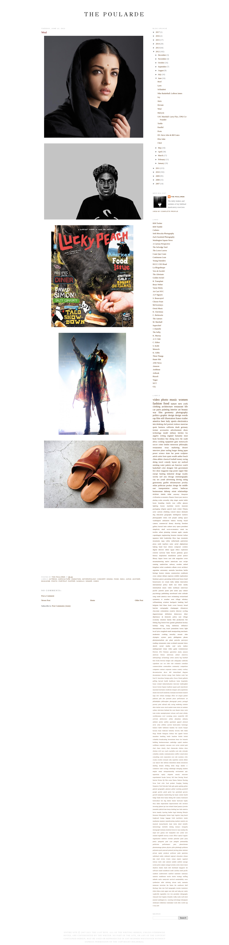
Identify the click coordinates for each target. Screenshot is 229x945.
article (155, 456)
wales (179, 897)
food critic (161, 783)
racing (185, 459)
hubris (169, 801)
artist (160, 456)
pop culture (183, 590)
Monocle (156, 349)
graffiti (166, 482)
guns (176, 442)
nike (186, 634)
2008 (158, 180)
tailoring (168, 882)
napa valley (165, 541)
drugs (177, 766)
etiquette (170, 774)
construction (175, 573)
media (185, 585)
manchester (184, 687)
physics (169, 847)
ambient (155, 722)
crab (176, 757)
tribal (154, 891)
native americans (171, 561)
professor (173, 853)
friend (180, 678)
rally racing (171, 704)
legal (174, 812)
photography (182, 412)
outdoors (164, 838)
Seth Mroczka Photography (163, 233)
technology (157, 433)
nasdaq (183, 830)
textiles (155, 532)
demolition (172, 763)
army (158, 725)
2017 (158, 32)
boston (161, 573)
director (161, 550)
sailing (180, 518)
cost (173, 757)
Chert (160, 143)
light (186, 628)
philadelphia (156, 701)
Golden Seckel (158, 278)
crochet (160, 760)
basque (185, 728)
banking (180, 602)
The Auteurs (157, 319)
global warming (176, 789)
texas (167, 447)
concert (101, 579)
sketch (155, 646)
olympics (156, 637)
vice (168, 894)
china (155, 459)
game (176, 786)
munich (185, 693)
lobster (169, 815)
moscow (174, 830)
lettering (179, 812)
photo (54, 581)
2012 (158, 51)
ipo (165, 806)
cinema (167, 573)
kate (165, 809)
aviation (166, 602)
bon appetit (179, 733)
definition (168, 614)
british (180, 736)
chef (165, 424)
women (183, 399)
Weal (160, 109)
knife (171, 585)
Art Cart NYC (158, 291)
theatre (178, 710)
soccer (155, 444)
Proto (160, 131)
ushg (179, 891)
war (154, 412)
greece (161, 579)
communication (169, 754)
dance (179, 512)
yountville (181, 716)
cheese (170, 547)
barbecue (184, 488)
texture (155, 430)
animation (76, 579)
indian (177, 582)
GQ (154, 387)
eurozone (185, 774)
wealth (174, 456)
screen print (156, 865)
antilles (166, 722)
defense (166, 763)
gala (173, 786)
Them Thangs (158, 356)
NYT (155, 383)
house (154, 684)
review (163, 859)
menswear (174, 444)
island (175, 806)
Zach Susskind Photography (164, 237)
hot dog (163, 801)
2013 (158, 48)
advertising (170, 479)
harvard (160, 681)
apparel (179, 722)
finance (171, 497)
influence (184, 625)
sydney (155, 710)
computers (156, 669)
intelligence (177, 515)
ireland (171, 806)
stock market (169, 707)
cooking (161, 442)
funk (170, 786)
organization (157, 838)
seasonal (180, 643)
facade (164, 777)
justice (185, 555)
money (179, 459)
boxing (179, 520)
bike (186, 471)
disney (171, 523)
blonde (159, 733)
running (155, 564)
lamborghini (184, 684)
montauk (173, 693)
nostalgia (168, 696)
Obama (185, 509)
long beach (184, 815)
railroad (164, 704)
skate (168, 453)
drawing (177, 523)
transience (184, 888)
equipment (169, 442)
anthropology (89, 579)
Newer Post (45, 600)
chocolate (156, 611)
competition (184, 666)
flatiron (179, 780)
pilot (173, 847)
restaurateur (157, 447)
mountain (184, 538)
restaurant (178, 406)
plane (163, 450)
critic (186, 757)
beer (163, 421)
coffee (179, 503)
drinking (159, 424)
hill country (177, 798)
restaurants (162, 643)
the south (184, 439)
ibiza (154, 803)
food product (170, 783)
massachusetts (163, 824)
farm (173, 675)
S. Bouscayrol (158, 298)
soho (179, 593)
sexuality (166, 500)
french (163, 622)
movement (179, 693)
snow (162, 707)
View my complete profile (165, 211)
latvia (154, 812)
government (183, 468)
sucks (160, 879)
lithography (162, 815)
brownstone (171, 739)
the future (170, 885)
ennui (160, 771)
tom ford (165, 888)
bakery (173, 520)
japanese (156, 538)
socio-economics (173, 529)
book (155, 439)
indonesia (175, 625)
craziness (181, 757)
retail (158, 859)
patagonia (161, 841)
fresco (176, 678)
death (177, 427)
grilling (155, 681)
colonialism (164, 611)
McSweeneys (158, 305)
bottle (168, 736)
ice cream (165, 582)
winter (179, 509)
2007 (158, 184)
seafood (185, 462)
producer (166, 853)
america (156, 421)
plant (171, 640)
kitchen (181, 433)
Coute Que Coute (159, 254)
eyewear (162, 553)
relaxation (179, 856)
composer (177, 547)
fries (167, 622)
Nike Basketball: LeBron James (170, 93)
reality (162, 856)
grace (186, 553)
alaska (180, 652)
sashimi (179, 862)
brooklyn (161, 439)
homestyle (184, 798)
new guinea (161, 833)
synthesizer (156, 882)
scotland (174, 643)
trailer (185, 418)
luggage (168, 818)
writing (163, 436)
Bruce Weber (158, 284)
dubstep (167, 491)
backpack (173, 602)
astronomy (164, 570)
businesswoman (164, 742)
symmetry (156, 599)
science (162, 453)
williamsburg (157, 602)
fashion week (180, 675)
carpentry (162, 745)
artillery (163, 725)
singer (89, 581)
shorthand (175, 868)
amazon (185, 652)
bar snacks (179, 728)
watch (185, 465)
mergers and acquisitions (180, 690)
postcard (165, 850)
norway (166, 835)
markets (177, 821)
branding (161, 503)
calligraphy (177, 661)
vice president (174, 894)
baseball (185, 657)
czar (154, 763)
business (162, 427)
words (185, 415)
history (155, 555)
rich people (172, 518)
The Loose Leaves (160, 250)
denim (178, 763)
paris (158, 409)
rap (154, 418)
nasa (179, 830)
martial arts (184, 821)
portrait (63, 581)
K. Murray (157, 336)
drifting (167, 766)
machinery (179, 818)
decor (165, 672)
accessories (164, 430)
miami (155, 693)
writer (161, 567)
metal (180, 824)
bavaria (155, 731)
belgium (156, 605)
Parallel (160, 127)
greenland (179, 792)
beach (185, 456)
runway (155, 862)
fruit (160, 786)
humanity (178, 436)
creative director (176, 611)
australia (172, 570)
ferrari (186, 777)
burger (174, 450)
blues (165, 605)
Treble (160, 123)
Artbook (156, 373)
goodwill (185, 789)
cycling (185, 611)
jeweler (185, 806)
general (155, 789)
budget (168, 661)
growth (155, 795)
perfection (156, 844)
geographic (161, 789)
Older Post (139, 600)
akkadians (178, 719)
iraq (163, 628)
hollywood (175, 579)
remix (165, 518)
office (173, 696)
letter (180, 585)
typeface (165, 544)
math (169, 631)
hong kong (165, 625)
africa (155, 442)
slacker (158, 707)
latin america (184, 809)
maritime (170, 506)
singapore (182, 868)
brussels (185, 739)
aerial (176, 544)
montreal (169, 830)
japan (128, 579)
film (160, 412)
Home (92, 600)
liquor (160, 558)
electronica (182, 421)
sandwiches (164, 564)
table (162, 882)
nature (174, 403)
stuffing (185, 876)
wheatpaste (184, 900)
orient (174, 491)
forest (177, 497)
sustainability (180, 879)
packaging (156, 509)
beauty (184, 409)
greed (165, 792)
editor (167, 550)
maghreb (164, 631)
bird (160, 605)
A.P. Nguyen (158, 295)
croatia (155, 760)
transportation (164, 488)
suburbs (155, 879)
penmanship (184, 841)
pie (167, 640)
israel (168, 628)
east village (183, 617)
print (159, 704)
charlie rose (170, 503)
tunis (162, 891)
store (169, 596)
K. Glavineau (158, 312)
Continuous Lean (159, 257)
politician (161, 485)
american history (159, 655)
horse (182, 579)
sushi (159, 544)
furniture (156, 579)
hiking (171, 798)
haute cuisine (179, 795)
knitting (173, 809)
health (166, 681)
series (178, 865)
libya (174, 538)
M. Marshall (157, 322)
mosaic (180, 634)
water (162, 465)
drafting (155, 766)
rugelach (185, 859)
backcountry (176, 725)
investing (156, 806)
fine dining (170, 439)
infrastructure (175, 482)
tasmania (185, 882)
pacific (155, 590)
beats (159, 731)
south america (162, 596)
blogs (154, 733)
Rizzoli (155, 376)
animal (177, 655)
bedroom (165, 731)
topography (172, 888)
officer (175, 835)
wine (169, 494)
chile (168, 663)
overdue (170, 838)
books (158, 661)
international (157, 628)
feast (176, 777)
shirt (169, 868)
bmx (154, 661)
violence (177, 424)
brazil (186, 520)
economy (156, 620)
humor (174, 801)
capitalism (156, 663)
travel (161, 462)
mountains (156, 541)
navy (174, 526)
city (154, 479)
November (162, 59)
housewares (157, 582)
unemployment (165, 713)
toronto (178, 888)
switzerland (184, 596)
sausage (185, 862)
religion (163, 509)
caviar (177, 745)
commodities (167, 666)
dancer (158, 763)
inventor (185, 803)
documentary (157, 675)
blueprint (184, 494)
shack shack (184, 865)
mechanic (184, 631)
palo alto (162, 698)
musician (184, 424)
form (164, 456)
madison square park (173, 687)
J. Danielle (157, 329)
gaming (181, 786)
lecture (159, 687)
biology (155, 573)
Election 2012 (157, 652)
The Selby (157, 332)
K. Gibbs (156, 353)
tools (186, 710)
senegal (168, 865)
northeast (176, 588)
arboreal (185, 722)
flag (159, 622)
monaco (177, 827)
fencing (180, 777)
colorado (185, 751)
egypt (172, 550)
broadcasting (163, 739)
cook (161, 757)
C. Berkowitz (158, 315)
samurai (168, 862)
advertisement (176, 430)
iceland (159, 684)
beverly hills (179, 731)
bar (172, 453)
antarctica (185, 655)
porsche (177, 640)
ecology (166, 768)
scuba (160, 500)
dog (154, 515)
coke (180, 751)
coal (176, 751)
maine (186, 818)
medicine (169, 690)
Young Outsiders (159, 261)
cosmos (174, 669)
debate (164, 576)
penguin (176, 841)
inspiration (163, 555)
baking (155, 547)
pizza (154, 544)
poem (177, 453)
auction (169, 725)
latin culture (167, 526)
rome (168, 643)
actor (154, 512)
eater (161, 768)
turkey (185, 646)
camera (155, 523)
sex (158, 479)
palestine (176, 838)
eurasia (177, 774)
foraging (178, 783)
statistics (155, 876)
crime (161, 444)
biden (186, 731)
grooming (168, 579)
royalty (185, 474)
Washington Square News (163, 240)
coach (166, 751)
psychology (157, 593)
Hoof (160, 82)
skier (154, 707)
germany (184, 427)
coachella (172, 751)
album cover (176, 567)
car (154, 409)
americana (170, 655)
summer (185, 707)
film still (160, 418)
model (165, 433)
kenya (169, 809)
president (184, 526)
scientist (185, 704)
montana (163, 830)
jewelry (185, 482)
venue (165, 649)
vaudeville (156, 894)
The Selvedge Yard (160, 247)
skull (163, 529)
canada (185, 532)
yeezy (175, 716)
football (173, 459)
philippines (177, 637)
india (122, 579)
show (186, 643)
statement (177, 873)
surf (160, 477)
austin (181, 500)
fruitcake (165, 786)
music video (167, 588)
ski (187, 868)
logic (173, 815)
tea (187, 529)
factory (168, 777)
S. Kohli (156, 346)
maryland (156, 690)
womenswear (183, 649)
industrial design (174, 474)
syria (179, 646)
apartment (173, 722)
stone (174, 707)
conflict (177, 754)
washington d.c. (162, 900)
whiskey (185, 599)
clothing (156, 406)
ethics (178, 550)
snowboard (173, 593)
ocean (171, 835)
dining (110, 579)
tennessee (156, 885)
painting (165, 409)
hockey (185, 622)
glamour (168, 789)
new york (183, 403)
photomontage (157, 847)
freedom (185, 523)
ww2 (163, 716)
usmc (171, 544)
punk (179, 853)
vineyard (155, 897)
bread (186, 605)
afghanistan (184, 544)
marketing (176, 447)
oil (176, 696)
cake (172, 661)
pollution (185, 847)
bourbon (174, 736)
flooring (185, 780)
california (170, 427)
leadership (167, 538)
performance (166, 844)
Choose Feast (158, 302)
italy (168, 421)
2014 (158, 44)
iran (167, 806)
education (159, 515)
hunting (162, 474)
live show (156, 471)
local (154, 631)
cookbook (184, 573)
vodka (175, 897)
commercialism (157, 666)
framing (185, 783)
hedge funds (157, 798)
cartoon (159, 512)
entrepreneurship (169, 771)
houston (173, 535)
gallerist (185, 678)
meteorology (157, 827)
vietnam (174, 532)
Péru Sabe (161, 139)
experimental (157, 777)
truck (174, 509)
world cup (184, 903)
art (179, 409)
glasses (185, 503)
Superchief (157, 325)
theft (186, 885)
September (162, 67)
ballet (186, 500)
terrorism (163, 885)
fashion (157, 403)
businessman (158, 491)
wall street (179, 713)
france (179, 418)
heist (162, 798)
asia (165, 477)
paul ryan (168, 841)
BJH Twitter (157, 223)
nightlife (160, 835)
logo (178, 538)
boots (155, 503)
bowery (180, 605)
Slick (160, 101)
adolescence (163, 719)
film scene (168, 780)
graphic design (167, 415)
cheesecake (174, 748)
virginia (164, 897)
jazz (180, 497)
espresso (171, 576)
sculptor (162, 865)
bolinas (171, 733)
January (161, 163)
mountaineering (158, 561)
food (116, 579)
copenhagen (157, 535)
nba (186, 830)
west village (175, 599)
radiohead (156, 856)
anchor (161, 722)
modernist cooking (160, 634)
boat (165, 547)
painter (185, 696)
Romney (166, 652)
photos (164, 847)
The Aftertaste (158, 274)
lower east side (169, 558)
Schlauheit (162, 89)
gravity (160, 792)
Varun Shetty (158, 288)
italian (185, 535)
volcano (173, 713)
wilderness (162, 903)
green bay (171, 792)
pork (160, 850)
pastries (161, 590)
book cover (172, 605)
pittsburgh (178, 847)
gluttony (180, 553)
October (161, 63)
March (161, 155)
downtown (184, 763)
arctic (154, 725)
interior (173, 409)
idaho (158, 803)
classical (166, 459)
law (175, 585)
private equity (157, 853)
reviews (156, 494)
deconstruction (157, 672)
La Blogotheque (159, 267)
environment (179, 771)
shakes (161, 868)
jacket (179, 555)
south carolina (174, 870)
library (155, 558)
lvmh (173, 818)
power (155, 453)
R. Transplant (158, 281)
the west (172, 710)
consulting (156, 757)
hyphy (186, 801)
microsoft (160, 693)
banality (172, 728)
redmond (167, 856)
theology (155, 888)
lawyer (155, 687)
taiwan (174, 882)
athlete (160, 459)
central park (184, 745)
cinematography (181, 477)
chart (168, 748)
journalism (175, 628)
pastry (155, 841)
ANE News (157, 363)
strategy (179, 876)
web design (176, 900)
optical (180, 835)
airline (171, 719)
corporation (167, 757)
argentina (156, 570)
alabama (185, 719)
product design (172, 485)
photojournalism (158, 640)
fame (168, 553)
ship (171, 500)
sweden (179, 564)
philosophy (183, 444)
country (179, 669)
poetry (180, 701)
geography (168, 515)
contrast (162, 669)
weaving (170, 900)
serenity (173, 865)
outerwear (184, 588)
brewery (162, 661)
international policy (160, 585)
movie (177, 506)
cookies (185, 547)
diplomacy (156, 617)
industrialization (167, 684)
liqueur (164, 687)
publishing (165, 593)
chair (154, 748)
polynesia (156, 850)
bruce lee (179, 739)
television (161, 710)
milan (155, 485)
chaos (158, 748)
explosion (184, 550)
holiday (155, 625)
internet (180, 535)
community (175, 666)
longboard (156, 818)
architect (185, 567)
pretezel (170, 850)
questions (185, 853)
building (155, 742)
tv (162, 599)
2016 (158, 36)
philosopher (165, 701)
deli (170, 672)
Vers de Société (159, 271)
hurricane (180, 801)
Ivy (159, 97)
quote (155, 427)
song (154, 596)
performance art (182, 698)
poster (175, 471)
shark (165, 868)
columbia (156, 754)
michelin (165, 827)
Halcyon (161, 113)
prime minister (183, 850)
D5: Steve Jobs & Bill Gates (169, 135)
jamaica (180, 806)
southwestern (163, 873)
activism (155, 719)
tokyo (182, 710)
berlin (186, 570)
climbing (166, 512)
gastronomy (157, 482)
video (96, 581)
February (162, 159)
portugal (185, 701)
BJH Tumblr (157, 227)
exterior (155, 553)
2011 (158, 168)
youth (163, 479)
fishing (155, 622)
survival (172, 879)
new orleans (160, 696)
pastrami (169, 698)
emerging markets (182, 768)
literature (155, 815)
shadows (155, 868)
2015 (158, 40)
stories (174, 876)
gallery (155, 526)
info (180, 803)
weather (166, 599)
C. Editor (156, 342)
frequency (156, 786)
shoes (185, 430)
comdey (161, 754)
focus (154, 783)
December (162, 55)
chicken (155, 751)
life (186, 406)
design (178, 415)
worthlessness (157, 716)
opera (179, 526)
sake (163, 862)
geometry (169, 412)
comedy (167, 462)
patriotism (184, 541)
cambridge (173, 742)
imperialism (164, 803)
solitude (185, 593)
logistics (177, 815)
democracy (178, 614)
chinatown (184, 608)
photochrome (184, 844)
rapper (71, 581)
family (169, 620)
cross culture (157, 576)
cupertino (175, 760)
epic (186, 771)
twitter (158, 713)
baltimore (166, 728)
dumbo (183, 766)
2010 (158, 172)
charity (163, 748)
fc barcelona (160, 678)
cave (173, 745)
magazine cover (182, 558)
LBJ (186, 716)
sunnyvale (166, 879)
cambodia (185, 661)
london (166, 444)
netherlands (175, 541)
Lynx (160, 86)
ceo (165, 663)
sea (154, 424)
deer (162, 763)
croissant (165, 760)
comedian (185, 663)
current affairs (183, 760)
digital (155, 550)
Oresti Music (158, 308)
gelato (186, 786)
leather (136, 579)
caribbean (156, 745)
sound (160, 870)
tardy (179, 882)
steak (182, 529)
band (160, 547)
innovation (184, 582)
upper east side (169, 891)
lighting (155, 506)
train (154, 713)
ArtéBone (156, 369)
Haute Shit (157, 359)
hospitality (184, 681)
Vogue (155, 380)
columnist (178, 663)
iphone (161, 806)
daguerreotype (158, 614)
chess (186, 748)
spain (169, 456)
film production (178, 620)
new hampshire (171, 833)
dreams (161, 766)
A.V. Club (157, 339)
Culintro (156, 230)
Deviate (161, 105)
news (177, 439)
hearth (186, 795)
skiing (155, 462)
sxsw (186, 879)
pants (182, 838)
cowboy (185, 669)
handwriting (168, 795)
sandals (81, 581)
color (164, 468)
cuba (170, 760)
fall (173, 777)
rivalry (168, 859)
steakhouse (162, 876)
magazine (45, 581)
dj (162, 617)
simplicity (156, 529)
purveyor (184, 640)
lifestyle (185, 812)
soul (173, 646)
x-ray (154, 905)
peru (174, 844)
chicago (171, 477)
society (155, 477)
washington (157, 520)
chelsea (181, 748)
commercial (163, 523)
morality (173, 634)
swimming (175, 596)
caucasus (169, 745)
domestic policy (171, 617)
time (160, 888)
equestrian (156, 774)
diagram (185, 672)
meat (186, 436)
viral (160, 897)
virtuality (170, 897)
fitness (175, 780)
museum (185, 506)
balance (155, 728)
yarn (157, 905)
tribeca (158, 891)
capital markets (183, 742)
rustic (160, 862)
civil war (161, 751)
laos (178, 809)
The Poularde (114, 14)
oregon (180, 696)
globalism (178, 622)
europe (155, 474)
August (161, 70)
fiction (160, 780)
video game (172, 649)
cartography (164, 608)
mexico (185, 497)
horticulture (156, 801)
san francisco (177, 465)
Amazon (156, 366)
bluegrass (165, 733)
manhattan (156, 821)
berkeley (171, 731)
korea (181, 628)
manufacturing (170, 821)
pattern (168, 465)
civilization (157, 497)
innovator (176, 684)
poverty (155, 704)
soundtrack (166, 870)
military (173, 433)
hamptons (161, 795)
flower (173, 553)
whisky (185, 713)
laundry (159, 812)
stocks (169, 876)
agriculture (64, 579)
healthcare (172, 681)
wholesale (156, 903)
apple (180, 532)
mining (171, 827)
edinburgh (172, 768)
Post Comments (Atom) (61, 606)
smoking (156, 465)
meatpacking (176, 631)
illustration (170, 418)
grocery (185, 792)
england (170, 436)
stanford (170, 873)
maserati (155, 824)
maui (170, 824)
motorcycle (183, 442)
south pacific (184, 870)
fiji (164, 780)
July (160, 74)
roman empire (176, 859)
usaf (176, 891)
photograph (173, 701)
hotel (186, 579)
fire (186, 620)
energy (169, 675)
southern (155, 873)
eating (185, 479)
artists (172, 657)
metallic (185, 824)
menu (175, 824)
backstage (185, 725)
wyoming (169, 716)
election (164, 675)
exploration (184, 576)
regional (173, 856)
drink (172, 766)
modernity (166, 693)
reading (155, 643)
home (178, 681)
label (161, 538)
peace (174, 698)
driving (179, 479)
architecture (167, 406)
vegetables (163, 894)
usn (182, 891)
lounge (162, 818)
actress (53, 579)
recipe (185, 561)
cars (161, 663)
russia (163, 494)
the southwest (179, 885)
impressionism (173, 803)
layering (164, 812)
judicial (161, 809)
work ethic (177, 903)
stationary (185, 873)
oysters (163, 637)
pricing (176, 850)
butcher (155, 608)
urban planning (164, 532)
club (172, 663)
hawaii (160, 526)
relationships (183, 491)
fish (175, 468)
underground (157, 649)
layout (174, 462)
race (180, 561)
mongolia (185, 827)
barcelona (179, 570)
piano (167, 590)
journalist (156, 809)
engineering (166, 535)
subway (172, 564)
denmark (185, 512)
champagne (174, 608)
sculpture (184, 453)
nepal (154, 833)
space (186, 518)
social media (164, 646)
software (155, 870)
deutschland (177, 672)
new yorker (180, 833)
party (170, 637)
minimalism (157, 588)
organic (185, 835)
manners (162, 821)
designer (170, 468)
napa (154, 696)
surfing (168, 450)
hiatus (166, 798)
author (180, 456)
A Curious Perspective (161, 244)
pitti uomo (174, 590)
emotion (163, 620)
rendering (179, 704)
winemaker (170, 903)
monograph (156, 830)
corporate (168, 669)
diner (186, 614)
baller (160, 728)
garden (172, 622)
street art (179, 707)
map (171, 471)
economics (165, 497)
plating (155, 500)
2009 (158, 176)
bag (181, 657)
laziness (185, 515)
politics (156, 415)
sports (173, 421)
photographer (157, 518)
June (160, 78)
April (160, 152)
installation (172, 555)
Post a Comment (47, 596)
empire (155, 771)
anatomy (176, 494)
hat (173, 795)
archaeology (165, 657)
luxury (162, 506)
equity (163, 774)
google (155, 792)
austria (177, 657)
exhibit (176, 576)
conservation (184, 754)
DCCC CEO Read (160, 264)
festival (155, 780)
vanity (186, 891)
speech (169, 509)
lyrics (158, 631)
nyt (179, 462)
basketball (157, 468)
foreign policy (169, 678)
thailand (166, 710)
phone (185, 637)
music (173, 399)
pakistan (155, 698)
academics (168, 567)
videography (184, 894)
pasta (186, 838)
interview (156, 450)
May (160, 148)
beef (186, 602)
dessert (185, 447)
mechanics (162, 690)
